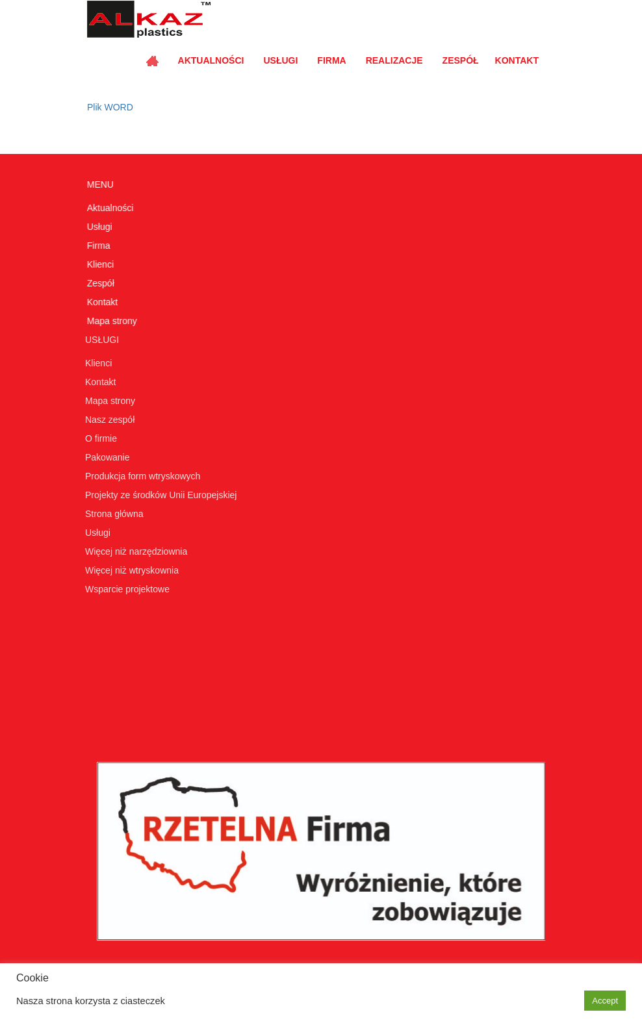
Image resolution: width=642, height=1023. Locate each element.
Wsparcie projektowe (125, 589)
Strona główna (112, 514)
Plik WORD (110, 107)
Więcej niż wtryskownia (130, 570)
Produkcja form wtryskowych (140, 476)
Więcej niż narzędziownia (134, 551)
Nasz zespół (108, 419)
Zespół (461, 60)
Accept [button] (605, 1000)
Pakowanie (105, 457)
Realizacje (394, 60)
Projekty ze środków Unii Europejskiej (159, 495)
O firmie (99, 438)
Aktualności (211, 60)
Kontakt (517, 60)
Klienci (99, 264)
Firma (331, 60)
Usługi (280, 60)
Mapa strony (111, 321)
